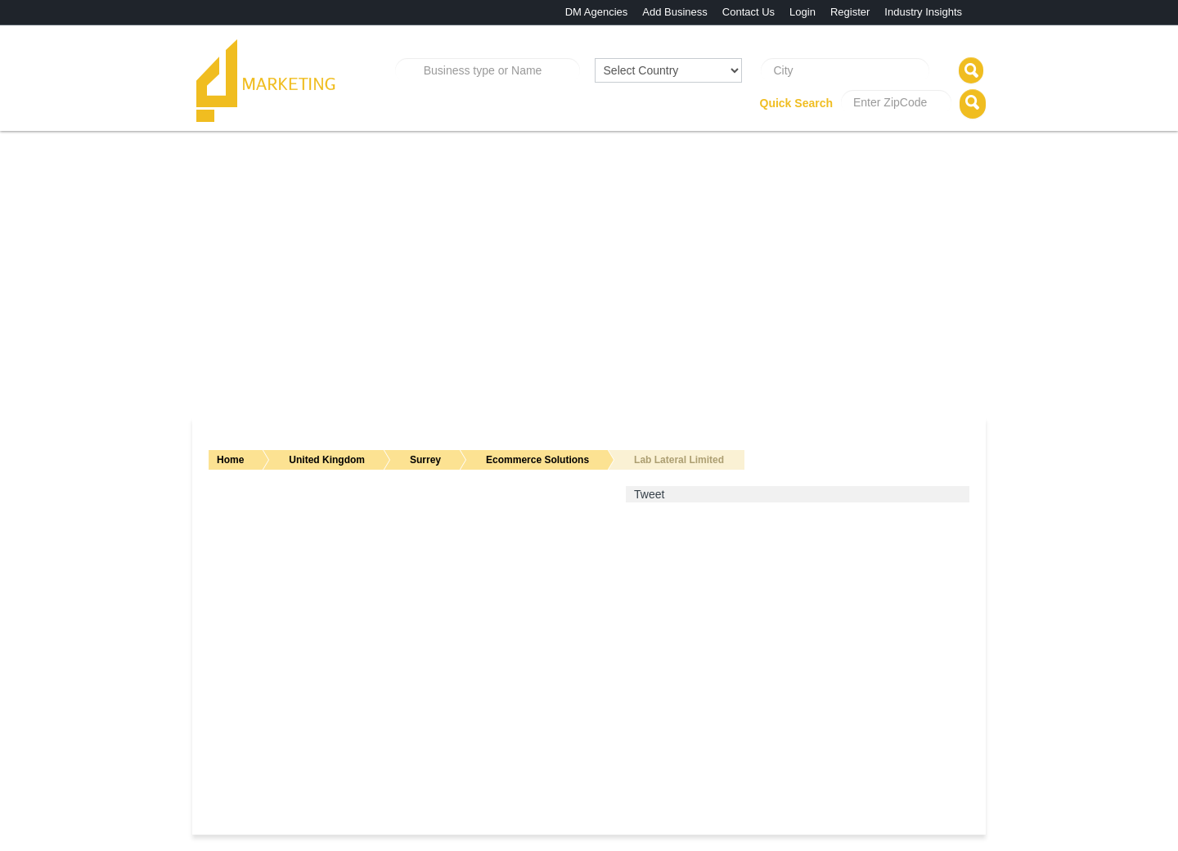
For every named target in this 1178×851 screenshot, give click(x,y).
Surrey (425, 460)
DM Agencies (596, 12)
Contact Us (748, 12)
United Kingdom (327, 460)
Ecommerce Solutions (537, 460)
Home (230, 460)
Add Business (675, 12)
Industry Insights (923, 12)
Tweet (649, 494)
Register (850, 12)
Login (802, 12)
